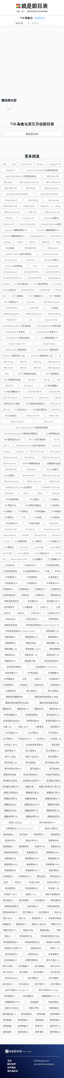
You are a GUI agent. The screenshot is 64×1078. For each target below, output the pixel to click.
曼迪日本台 (10, 840)
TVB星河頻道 (34, 523)
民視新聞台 (10, 888)
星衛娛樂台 (8, 834)
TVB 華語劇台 (40, 511)
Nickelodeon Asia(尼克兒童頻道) (31, 445)
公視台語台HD (32, 619)
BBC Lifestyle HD (53, 182)
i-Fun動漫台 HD (54, 541)
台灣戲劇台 (9, 678)
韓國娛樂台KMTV (12, 1002)
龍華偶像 (41, 1014)
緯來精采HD (33, 906)
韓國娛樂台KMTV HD (51, 996)
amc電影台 (37, 541)
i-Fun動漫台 (8, 547)
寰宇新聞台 (31, 762)
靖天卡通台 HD (53, 960)
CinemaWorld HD (37, 236)
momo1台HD (55, 547)
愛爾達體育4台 (33, 816)
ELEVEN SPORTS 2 (53, 272)
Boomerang (53, 200)
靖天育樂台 (54, 978)
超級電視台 (36, 948)
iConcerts (24, 547)
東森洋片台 (40, 846)
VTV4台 (25, 535)
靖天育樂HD (33, 978)
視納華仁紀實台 (53, 942)
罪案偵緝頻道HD (10, 912)
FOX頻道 (54, 307)
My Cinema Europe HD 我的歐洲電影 (32, 427)
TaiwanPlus (54, 523)
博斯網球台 (10, 643)
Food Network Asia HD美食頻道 (17, 325)
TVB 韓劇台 (56, 511)
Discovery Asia (11, 260)
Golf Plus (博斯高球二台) (14, 355)
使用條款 (11, 1067)
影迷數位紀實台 (10, 780)
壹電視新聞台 (31, 714)
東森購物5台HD (32, 870)
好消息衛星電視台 (34, 744)
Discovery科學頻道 (13, 266)
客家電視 (55, 744)
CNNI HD (8, 218)
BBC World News (52, 188)
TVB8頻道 (37, 517)
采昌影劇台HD (10, 960)
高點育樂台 (53, 1002)
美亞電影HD (28, 912)
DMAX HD (46, 242)
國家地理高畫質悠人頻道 (46, 696)
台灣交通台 (33, 673)
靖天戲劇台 (40, 966)
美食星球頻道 (54, 918)
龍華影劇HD (55, 1020)
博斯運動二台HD (33, 649)
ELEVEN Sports (54, 278)
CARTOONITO (29, 206)
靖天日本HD (55, 966)
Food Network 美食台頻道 (18, 337)
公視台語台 (10, 619)
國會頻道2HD (55, 708)
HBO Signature (54, 361)
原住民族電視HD (52, 661)
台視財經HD (55, 684)
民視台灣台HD (53, 882)
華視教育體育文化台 (50, 936)
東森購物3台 (54, 858)
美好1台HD (8, 918)
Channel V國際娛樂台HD (14, 236)
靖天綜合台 (55, 972)
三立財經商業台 (52, 565)
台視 (24, 678)
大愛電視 (39, 726)
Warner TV (56, 535)
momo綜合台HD (42, 553)
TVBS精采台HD (11, 523)
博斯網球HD (53, 637)
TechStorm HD (10, 529)
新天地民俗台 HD (47, 822)
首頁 (9, 1060)
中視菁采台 (32, 583)
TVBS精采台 (54, 517)
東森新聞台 (24, 846)
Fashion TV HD (51, 319)
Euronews (31, 302)
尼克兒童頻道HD (31, 774)
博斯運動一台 (52, 643)
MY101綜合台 (11, 415)
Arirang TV (10, 170)
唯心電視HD (32, 690)
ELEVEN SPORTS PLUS (12, 278)
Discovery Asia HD (50, 254)
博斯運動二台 (10, 649)
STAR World (32, 469)
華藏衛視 (6, 924)
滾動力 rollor (31, 894)
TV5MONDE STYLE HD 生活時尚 (18, 487)
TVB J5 (40, 493)
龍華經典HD (23, 1032)
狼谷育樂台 (24, 900)
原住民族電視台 (14, 667)
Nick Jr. (6, 445)
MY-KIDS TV (56, 409)
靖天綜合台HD (11, 978)
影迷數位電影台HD (11, 786)
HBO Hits (37, 361)
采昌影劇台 (53, 954)
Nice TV (57, 439)
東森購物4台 (32, 864)
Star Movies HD (28, 475)
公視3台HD (36, 613)
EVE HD (58, 290)
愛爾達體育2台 (53, 810)
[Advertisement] (32, 59)
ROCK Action (29, 457)
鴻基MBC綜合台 (12, 1008)
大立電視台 (33, 732)
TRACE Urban (54, 481)
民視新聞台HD (32, 888)
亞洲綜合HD (40, 589)
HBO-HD (23, 367)
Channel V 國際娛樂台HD (16, 230)
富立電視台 (31, 750)
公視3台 (20, 613)
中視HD (58, 571)
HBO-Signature (54, 367)
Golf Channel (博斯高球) (16, 349)
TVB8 (23, 517)
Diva (35, 266)
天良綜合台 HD (25, 738)
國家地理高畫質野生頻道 (17, 702)
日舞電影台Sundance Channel (19, 828)
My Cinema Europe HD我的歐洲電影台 (21, 433)
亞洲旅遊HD (8, 589)
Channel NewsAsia (27, 224)
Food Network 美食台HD (47, 331)
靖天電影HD (40, 984)
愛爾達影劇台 (31, 798)
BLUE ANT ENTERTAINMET (17, 194)
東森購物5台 (10, 870)
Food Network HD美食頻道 (49, 325)
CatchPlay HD (28, 218)
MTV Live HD (55, 403)
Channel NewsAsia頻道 (51, 224)
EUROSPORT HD (28, 290)
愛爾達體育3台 (11, 816)
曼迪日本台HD (32, 840)
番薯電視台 (56, 900)
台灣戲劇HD (53, 673)
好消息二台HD (11, 744)
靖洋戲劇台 (28, 996)
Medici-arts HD (33, 415)
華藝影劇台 (45, 930)
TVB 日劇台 (34, 499)
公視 (58, 607)
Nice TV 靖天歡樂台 (37, 439)
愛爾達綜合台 (10, 804)
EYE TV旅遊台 (55, 296)
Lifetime (57, 397)
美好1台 (58, 912)
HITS (59, 379)
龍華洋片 (39, 1026)
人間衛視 (25, 595)
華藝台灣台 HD (10, 930)
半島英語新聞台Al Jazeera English (20, 631)
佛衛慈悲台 (56, 595)
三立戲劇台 (37, 559)
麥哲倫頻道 (26, 1014)
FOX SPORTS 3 (12, 307)
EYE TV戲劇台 (18, 296)
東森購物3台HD (11, 864)
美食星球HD (37, 918)
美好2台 (22, 918)
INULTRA (9, 385)
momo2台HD (23, 553)
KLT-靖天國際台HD (11, 391)
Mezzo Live (49, 421)
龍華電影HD (55, 1032)
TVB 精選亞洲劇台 (33, 505)
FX (31, 319)
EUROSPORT (45, 290)
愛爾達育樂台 (53, 804)
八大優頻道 (27, 607)
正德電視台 (8, 876)
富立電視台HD (52, 750)
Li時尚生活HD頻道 (11, 403)
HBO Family (8, 361)
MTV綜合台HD (21, 409)
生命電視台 (40, 900)
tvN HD (58, 553)
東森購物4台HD (53, 864)
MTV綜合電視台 (40, 409)
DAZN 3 (32, 242)
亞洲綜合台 (56, 589)
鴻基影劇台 (54, 1008)
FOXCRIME (34, 307)
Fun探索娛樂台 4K (49, 337)
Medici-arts (54, 415)
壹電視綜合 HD (53, 714)
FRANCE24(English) (11, 313)
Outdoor (7, 451)
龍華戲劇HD (23, 1026)
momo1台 (38, 547)
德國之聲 (29, 786)
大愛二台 (7, 726)
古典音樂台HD (11, 673)
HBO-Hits (37, 367)
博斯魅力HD (10, 661)
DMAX (58, 242)
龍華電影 (39, 1032)
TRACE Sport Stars (11, 481)
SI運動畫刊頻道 (53, 463)
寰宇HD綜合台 (32, 756)
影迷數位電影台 (53, 780)
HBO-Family (8, 367)
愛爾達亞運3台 (11, 798)
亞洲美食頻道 (9, 595)
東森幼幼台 (53, 840)
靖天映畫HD (39, 972)
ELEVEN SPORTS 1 (31, 272)
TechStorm (30, 529)
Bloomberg (33, 200)
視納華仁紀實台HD (13, 948)
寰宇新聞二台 (10, 762)
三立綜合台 (9, 565)
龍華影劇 (39, 1020)
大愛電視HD (55, 726)
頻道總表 (34, 1002)
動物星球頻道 (10, 625)
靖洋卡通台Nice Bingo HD (16, 990)
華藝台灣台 (28, 930)
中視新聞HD (10, 577)
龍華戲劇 (7, 1026)
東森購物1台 (32, 852)
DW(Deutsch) (53, 248)
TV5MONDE (9, 493)
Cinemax (7, 242)
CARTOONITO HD (10, 206)
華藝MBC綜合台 (39, 924)
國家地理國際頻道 (14, 696)
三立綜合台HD (30, 565)
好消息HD (41, 738)
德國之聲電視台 (11, 792)
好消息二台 (56, 738)
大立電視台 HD (11, 732)
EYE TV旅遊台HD (11, 302)
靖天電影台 (56, 984)
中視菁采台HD (53, 583)
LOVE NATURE (55, 391)
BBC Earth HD (53, 176)
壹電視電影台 (32, 720)
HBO (7, 373)
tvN (4, 559)
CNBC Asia (32, 212)
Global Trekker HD (17, 343)
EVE (4, 296)
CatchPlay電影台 (51, 218)
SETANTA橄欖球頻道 (31, 463)
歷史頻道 (41, 876)
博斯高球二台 (53, 655)
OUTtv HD (56, 445)
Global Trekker (48, 343)
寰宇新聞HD (53, 756)
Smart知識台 (9, 475)
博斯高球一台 (31, 655)
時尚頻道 (23, 834)
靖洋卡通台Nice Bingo (49, 990)
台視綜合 (23, 684)
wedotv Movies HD (19, 559)
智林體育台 (55, 834)
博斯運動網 (54, 649)
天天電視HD (53, 732)
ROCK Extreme (9, 463)
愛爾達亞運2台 (53, 792)
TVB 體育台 (9, 517)
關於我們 (11, 1064)
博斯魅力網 (30, 661)
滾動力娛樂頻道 (52, 894)
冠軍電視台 (53, 619)
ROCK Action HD (10, 457)
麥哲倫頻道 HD (9, 1014)
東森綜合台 (56, 846)
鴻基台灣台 (34, 1008)
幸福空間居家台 (53, 774)
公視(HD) (44, 607)
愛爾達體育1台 (31, 810)
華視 (59, 930)
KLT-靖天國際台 (51, 385)
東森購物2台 (10, 858)
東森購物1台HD (53, 852)
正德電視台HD (25, 876)
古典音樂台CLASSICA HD (46, 667)
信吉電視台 (9, 607)
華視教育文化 (26, 936)
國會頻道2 (39, 708)
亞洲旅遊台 (24, 589)
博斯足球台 (31, 643)
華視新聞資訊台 (32, 942)
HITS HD (46, 379)
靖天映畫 (23, 972)
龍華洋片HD (55, 1026)
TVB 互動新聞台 (12, 499)
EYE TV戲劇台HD (36, 296)
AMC (5, 164)
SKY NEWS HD (11, 469)
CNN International (52, 212)
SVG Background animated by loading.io (44, 1062)
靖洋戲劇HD (9, 996)
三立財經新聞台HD (31, 571)
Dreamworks (53, 266)
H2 (60, 355)
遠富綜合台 (33, 954)
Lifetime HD (43, 397)
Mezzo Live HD (17, 421)
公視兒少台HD (54, 613)
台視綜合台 (39, 684)
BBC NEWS (30, 188)
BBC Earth (8, 182)
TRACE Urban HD (34, 481)
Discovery (30, 260)
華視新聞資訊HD (11, 942)
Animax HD (26, 164)
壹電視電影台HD (53, 720)
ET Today (57, 284)
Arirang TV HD (55, 164)
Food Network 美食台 (15, 331)
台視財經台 (10, 690)
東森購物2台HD (32, 858)
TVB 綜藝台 (8, 511)
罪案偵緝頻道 (53, 906)
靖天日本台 (8, 972)
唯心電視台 (53, 690)
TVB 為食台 (54, 499)
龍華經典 (7, 1032)
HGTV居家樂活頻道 (12, 379)
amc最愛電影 (21, 541)
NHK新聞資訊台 (53, 433)
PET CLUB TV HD (37, 451)
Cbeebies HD (8, 224)
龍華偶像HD (55, 1014)
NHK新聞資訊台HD (12, 439)
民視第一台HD (10, 894)
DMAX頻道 (9, 248)
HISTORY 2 (32, 379)
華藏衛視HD (21, 924)
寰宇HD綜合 (10, 756)
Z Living (6, 541)
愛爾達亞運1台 (32, 792)
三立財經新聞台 (10, 571)
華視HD (7, 936)
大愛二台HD (23, 726)
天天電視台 (8, 738)
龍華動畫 (7, 1020)
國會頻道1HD (23, 708)
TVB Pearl (55, 493)
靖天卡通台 (8, 966)
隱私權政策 (12, 1071)
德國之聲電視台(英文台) (50, 786)
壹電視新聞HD (10, 714)
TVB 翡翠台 (23, 511)
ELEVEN (6, 284)
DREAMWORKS (31, 248)
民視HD (18, 882)
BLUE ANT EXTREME (49, 194)
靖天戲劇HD (23, 966)
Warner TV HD (40, 535)
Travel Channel (9, 535)
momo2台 (7, 553)
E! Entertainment (10, 272)
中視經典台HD (11, 583)
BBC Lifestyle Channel (29, 182)
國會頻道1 (7, 708)
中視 (47, 571)
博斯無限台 (10, 637)
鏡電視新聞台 (31, 960)
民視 (6, 882)
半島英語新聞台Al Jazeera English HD (43, 625)
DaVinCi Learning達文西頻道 (18, 254)
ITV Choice (28, 385)
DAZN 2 (20, 242)
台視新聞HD (54, 678)
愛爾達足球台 (10, 810)
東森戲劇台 (8, 846)
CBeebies (45, 206)
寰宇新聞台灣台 (52, 762)
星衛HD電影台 (51, 828)
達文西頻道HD (11, 954)
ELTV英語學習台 (41, 284)
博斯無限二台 (52, 631)
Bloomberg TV (11, 200)
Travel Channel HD (52, 529)
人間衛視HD (40, 595)
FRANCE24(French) (34, 313)
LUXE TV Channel (10, 397)
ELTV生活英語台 (21, 284)
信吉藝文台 (33, 601)
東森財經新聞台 (11, 852)
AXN (14, 164)
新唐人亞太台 (15, 822)
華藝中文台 (56, 924)
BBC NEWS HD (11, 188)
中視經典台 (53, 577)
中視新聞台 (32, 577)
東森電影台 (54, 870)
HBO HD (23, 361)
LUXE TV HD (28, 397)
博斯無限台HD (31, 637)
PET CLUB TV (55, 451)
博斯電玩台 (10, 655)
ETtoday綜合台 (9, 290)
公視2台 (7, 613)
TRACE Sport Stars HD (51, 475)
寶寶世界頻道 (9, 774)
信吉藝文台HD (53, 601)
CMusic (58, 206)
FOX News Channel (52, 302)
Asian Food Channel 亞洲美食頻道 (42, 170)
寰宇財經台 (54, 768)
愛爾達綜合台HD (32, 804)
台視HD (37, 678)
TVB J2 (25, 493)
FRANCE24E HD (54, 313)
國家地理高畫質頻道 (49, 702)
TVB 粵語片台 (10, 505)
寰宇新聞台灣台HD (13, 768)
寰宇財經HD (35, 768)
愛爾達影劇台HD (52, 798)
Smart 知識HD (53, 469)
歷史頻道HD (55, 876)
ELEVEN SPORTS (35, 278)
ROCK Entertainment (51, 457)
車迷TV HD (55, 948)
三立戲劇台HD (54, 559)
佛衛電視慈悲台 (11, 601)
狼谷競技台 (8, 900)
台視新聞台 (8, 684)
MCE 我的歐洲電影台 (35, 403)
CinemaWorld (56, 236)
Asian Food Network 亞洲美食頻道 (20, 176)
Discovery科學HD (51, 260)
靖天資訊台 (24, 984)
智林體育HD (39, 834)
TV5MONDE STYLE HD (50, 487)
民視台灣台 (34, 882)
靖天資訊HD (8, 984)
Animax (40, 164)
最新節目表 (32, 134)
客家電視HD (10, 750)
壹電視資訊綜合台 (11, 720)
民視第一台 (53, 888)
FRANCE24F (12, 319)
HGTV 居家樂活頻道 (27, 373)
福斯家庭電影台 (11, 906)
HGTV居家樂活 (52, 373)
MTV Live (6, 409)
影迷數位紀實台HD (32, 780)
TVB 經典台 (55, 505)
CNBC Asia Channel (12, 212)
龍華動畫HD (23, 1020)
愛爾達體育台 (53, 816)
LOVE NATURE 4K (34, 391)
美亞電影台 (44, 912)
